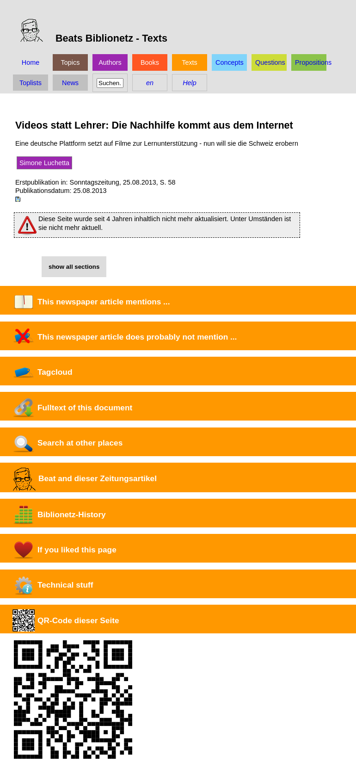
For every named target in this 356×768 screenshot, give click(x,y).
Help (189, 83)
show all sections (74, 266)
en (149, 83)
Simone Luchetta (44, 163)
